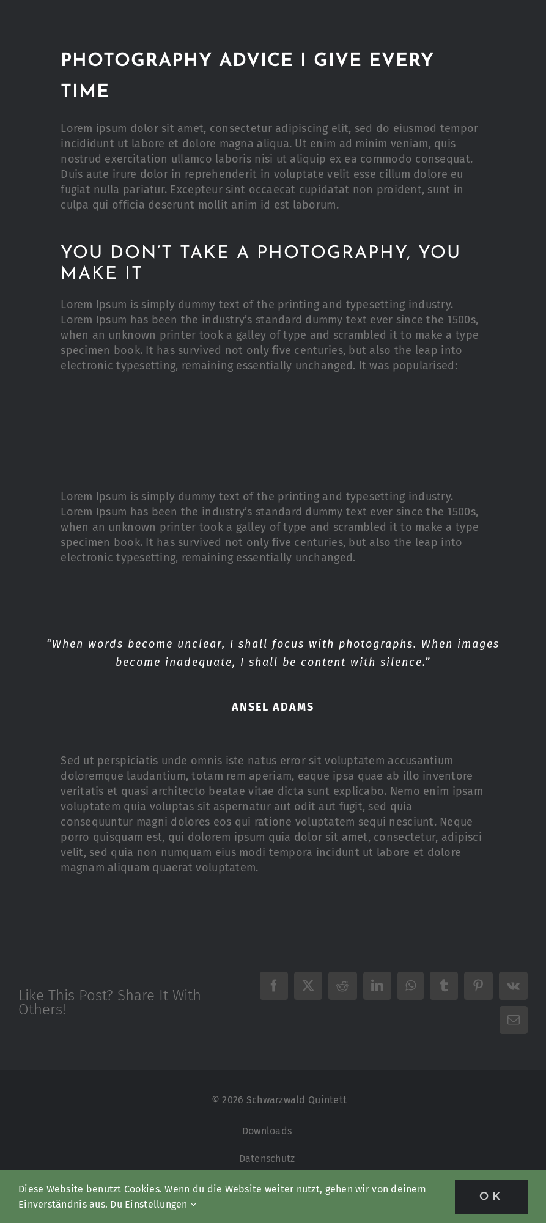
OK (491, 1196)
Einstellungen (160, 1204)
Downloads (267, 1131)
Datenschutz (267, 1158)
